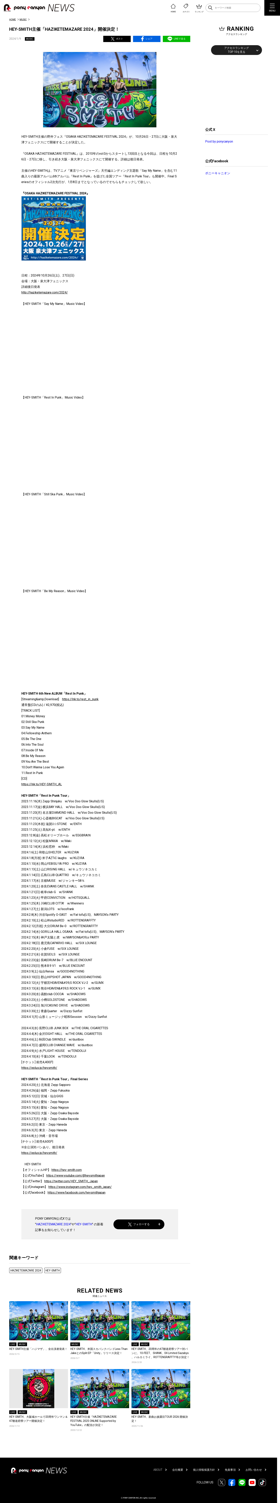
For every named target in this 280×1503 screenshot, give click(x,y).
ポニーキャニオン (217, 173)
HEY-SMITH (84, 1224)
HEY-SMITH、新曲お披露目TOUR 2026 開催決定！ (159, 1418)
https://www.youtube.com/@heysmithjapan (75, 1175)
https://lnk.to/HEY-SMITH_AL (41, 784)
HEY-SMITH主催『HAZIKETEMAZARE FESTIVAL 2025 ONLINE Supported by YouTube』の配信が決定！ (93, 1421)
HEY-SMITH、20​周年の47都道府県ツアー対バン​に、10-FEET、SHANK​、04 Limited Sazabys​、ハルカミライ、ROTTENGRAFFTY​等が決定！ (160, 1353)
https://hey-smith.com (67, 1170)
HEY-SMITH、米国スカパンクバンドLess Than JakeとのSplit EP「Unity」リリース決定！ (99, 1351)
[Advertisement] (234, 90)
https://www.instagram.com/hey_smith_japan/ (80, 1187)
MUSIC (23, 19)
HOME (12, 19)
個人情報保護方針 (204, 1469)
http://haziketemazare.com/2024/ (44, 292)
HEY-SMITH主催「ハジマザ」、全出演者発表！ (38, 1348)
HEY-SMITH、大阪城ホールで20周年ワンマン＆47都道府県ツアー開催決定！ (38, 1418)
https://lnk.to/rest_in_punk (80, 699)
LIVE (12, 1344)
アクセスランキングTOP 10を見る (236, 49)
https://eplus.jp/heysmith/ (39, 1068)
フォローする (139, 1224)
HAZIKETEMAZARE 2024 (53, 1224)
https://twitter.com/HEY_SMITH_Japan (71, 1181)
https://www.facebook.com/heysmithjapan (76, 1192)
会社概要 (177, 1469)
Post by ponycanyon (219, 141)
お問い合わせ (254, 1469)
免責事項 (230, 1469)
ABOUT (157, 1469)
